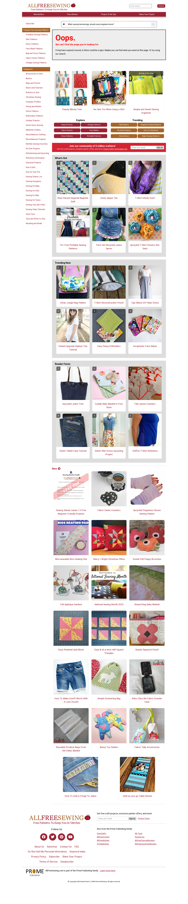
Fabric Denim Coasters (108, 510)
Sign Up (160, 147)
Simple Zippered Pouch (147, 649)
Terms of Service (48, 861)
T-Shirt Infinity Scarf (145, 198)
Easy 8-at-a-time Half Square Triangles (108, 651)
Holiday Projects (33, 120)
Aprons (29, 78)
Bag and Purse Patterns (36, 53)
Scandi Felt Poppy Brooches (147, 559)
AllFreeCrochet (103, 837)
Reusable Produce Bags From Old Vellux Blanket (71, 749)
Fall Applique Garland (71, 604)
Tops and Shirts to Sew (35, 219)
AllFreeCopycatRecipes (145, 840)
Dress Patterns (32, 44)
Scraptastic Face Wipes (145, 346)
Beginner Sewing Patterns (151, 125)
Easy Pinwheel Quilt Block (71, 649)
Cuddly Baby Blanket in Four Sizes (109, 405)
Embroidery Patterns (34, 116)
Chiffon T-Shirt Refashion (145, 450)
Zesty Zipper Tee (109, 198)
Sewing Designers (33, 181)
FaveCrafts (101, 833)
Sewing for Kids (32, 191)
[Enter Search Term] (140, 6)
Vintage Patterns (94, 125)
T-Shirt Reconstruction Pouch (109, 302)
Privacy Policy (108, 149)
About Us (39, 846)
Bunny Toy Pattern (109, 747)
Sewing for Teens (33, 200)
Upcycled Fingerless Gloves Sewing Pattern (147, 512)
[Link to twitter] (52, 837)
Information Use (121, 149)
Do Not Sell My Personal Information (47, 851)
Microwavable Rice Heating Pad (71, 559)
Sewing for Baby (33, 186)
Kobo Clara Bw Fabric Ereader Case (147, 700)
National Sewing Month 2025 (108, 604)
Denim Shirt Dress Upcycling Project (109, 452)
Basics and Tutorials (34, 88)
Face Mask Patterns (34, 49)
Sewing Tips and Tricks (35, 205)
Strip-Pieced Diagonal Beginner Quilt (72, 200)
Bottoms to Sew (32, 92)
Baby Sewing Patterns (150, 136)
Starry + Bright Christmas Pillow (109, 559)
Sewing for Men (32, 195)
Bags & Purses (67, 125)
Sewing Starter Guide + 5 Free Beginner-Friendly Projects (71, 512)
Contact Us (66, 846)
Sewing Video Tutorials (35, 209)
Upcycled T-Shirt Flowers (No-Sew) (145, 247)
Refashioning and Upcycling (37, 153)
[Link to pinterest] (61, 837)
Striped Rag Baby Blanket (147, 604)
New (56, 468)
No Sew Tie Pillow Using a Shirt (109, 109)
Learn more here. (108, 870)
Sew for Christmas (151, 130)
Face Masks (94, 130)
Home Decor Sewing (34, 125)
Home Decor (124, 136)
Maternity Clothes (33, 130)
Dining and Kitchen (33, 106)
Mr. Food (138, 833)
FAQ (76, 846)
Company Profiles (33, 102)
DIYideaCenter (103, 844)
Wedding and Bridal (34, 223)
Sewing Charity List (34, 176)
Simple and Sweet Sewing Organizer (146, 111)
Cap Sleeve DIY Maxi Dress (145, 302)
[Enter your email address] (112, 818)
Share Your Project (72, 856)
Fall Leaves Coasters (145, 403)
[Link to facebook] (43, 837)
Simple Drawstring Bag (108, 698)
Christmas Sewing (33, 97)
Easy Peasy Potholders (108, 346)
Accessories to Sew (34, 74)
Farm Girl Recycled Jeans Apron (109, 247)
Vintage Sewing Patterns (36, 63)
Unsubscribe (66, 861)
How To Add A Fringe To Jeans (80, 796)
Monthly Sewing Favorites (37, 144)
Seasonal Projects (33, 162)
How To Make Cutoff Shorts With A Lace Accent (71, 700)
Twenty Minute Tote (72, 109)
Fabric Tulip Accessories (147, 747)
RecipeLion (139, 837)
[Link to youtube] (70, 837)
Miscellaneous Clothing (35, 134)
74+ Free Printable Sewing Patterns (73, 247)
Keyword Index (77, 851)
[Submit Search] (161, 6)
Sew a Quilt (30, 167)
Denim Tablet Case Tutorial (72, 450)
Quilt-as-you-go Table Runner (137, 796)
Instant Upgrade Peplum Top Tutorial (73, 348)
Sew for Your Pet (33, 172)
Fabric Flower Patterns (35, 58)
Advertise (52, 846)
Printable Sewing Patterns (37, 34)
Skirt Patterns (31, 39)
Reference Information (35, 158)
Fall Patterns (124, 125)
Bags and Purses (33, 83)
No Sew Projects (33, 148)
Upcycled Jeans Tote (72, 403)
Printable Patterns (94, 136)
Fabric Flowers (67, 130)
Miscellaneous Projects (36, 139)
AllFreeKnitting (103, 840)
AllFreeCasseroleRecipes (145, 844)
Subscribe (30, 23)
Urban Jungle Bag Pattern (73, 302)
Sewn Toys (30, 214)
